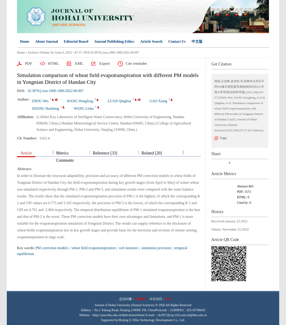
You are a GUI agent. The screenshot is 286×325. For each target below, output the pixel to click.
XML (79, 63)
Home (24, 41)
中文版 (197, 41)
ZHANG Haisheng (45, 108)
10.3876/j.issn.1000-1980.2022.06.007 (55, 91)
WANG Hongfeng (80, 101)
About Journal (46, 41)
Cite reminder (136, 63)
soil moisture (128, 248)
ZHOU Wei (40, 101)
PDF (28, 63)
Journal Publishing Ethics (114, 41)
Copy (223, 138)
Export (104, 63)
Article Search (151, 41)
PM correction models (52, 248)
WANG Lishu (84, 108)
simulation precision (156, 248)
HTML (53, 63)
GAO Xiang (158, 101)
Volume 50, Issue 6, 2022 (56, 52)
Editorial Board (76, 41)
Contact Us (177, 41)
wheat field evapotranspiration (93, 248)
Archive (33, 52)
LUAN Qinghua (119, 101)
